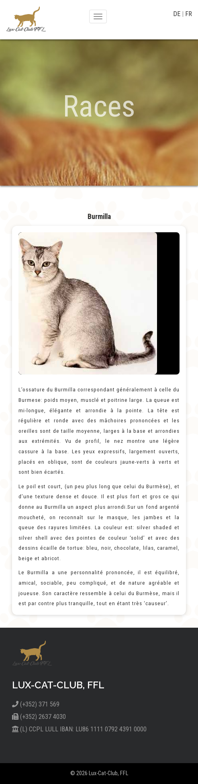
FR (188, 14)
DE (177, 14)
